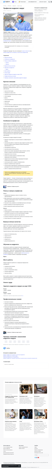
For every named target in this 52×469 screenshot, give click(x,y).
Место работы (7, 70)
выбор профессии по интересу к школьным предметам (15, 52)
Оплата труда (7, 72)
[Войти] (51, 2)
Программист (37, 396)
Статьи (4, 451)
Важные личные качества (10, 65)
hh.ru (22, 295)
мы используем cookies (5, 466)
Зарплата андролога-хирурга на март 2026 (13, 74)
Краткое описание (8, 57)
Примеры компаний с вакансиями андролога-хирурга (16, 77)
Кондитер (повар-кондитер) (10, 421)
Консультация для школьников (8, 452)
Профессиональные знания (10, 76)
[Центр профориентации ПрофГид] (6, 2)
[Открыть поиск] (49, 2)
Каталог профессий (6, 448)
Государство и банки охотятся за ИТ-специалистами (11, 397)
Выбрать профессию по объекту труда (41, 12)
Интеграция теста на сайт (39, 452)
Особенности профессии (10, 59)
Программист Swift (23, 396)
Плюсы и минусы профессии (10, 60)
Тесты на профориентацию (7, 447)
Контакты (36, 448)
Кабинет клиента (22, 448)
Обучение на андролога (9, 67)
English (36, 447)
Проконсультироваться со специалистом (10, 357)
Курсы (7, 69)
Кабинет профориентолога (23, 447)
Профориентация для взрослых (8, 454)
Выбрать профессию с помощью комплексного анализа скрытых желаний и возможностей (40, 19)
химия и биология (26, 51)
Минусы (7, 64)
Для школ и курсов (38, 451)
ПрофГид (4, 10)
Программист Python (38, 421)
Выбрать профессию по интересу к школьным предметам (14, 354)
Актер (20, 421)
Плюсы (7, 62)
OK (19, 465)
